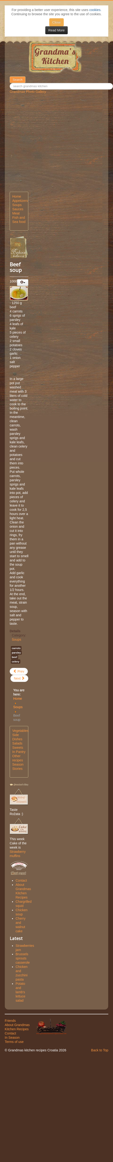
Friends (10, 1021)
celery (15, 661)
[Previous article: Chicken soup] (19, 671)
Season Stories (17, 767)
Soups (17, 205)
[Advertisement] (46, 146)
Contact (10, 1033)
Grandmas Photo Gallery (28, 92)
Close (56, 22)
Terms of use (14, 1042)
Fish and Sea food (18, 220)
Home (16, 196)
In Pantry (18, 752)
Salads (17, 743)
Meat (16, 213)
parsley (16, 652)
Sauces (17, 209)
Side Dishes (17, 737)
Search (17, 79)
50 (25, 76)
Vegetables (19, 731)
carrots (16, 648)
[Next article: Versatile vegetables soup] (19, 678)
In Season (12, 1037)
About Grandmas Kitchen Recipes (17, 1027)
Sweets (17, 747)
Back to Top (99, 1050)
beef (14, 657)
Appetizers (19, 201)
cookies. (95, 10)
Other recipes (17, 758)
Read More (56, 30)
